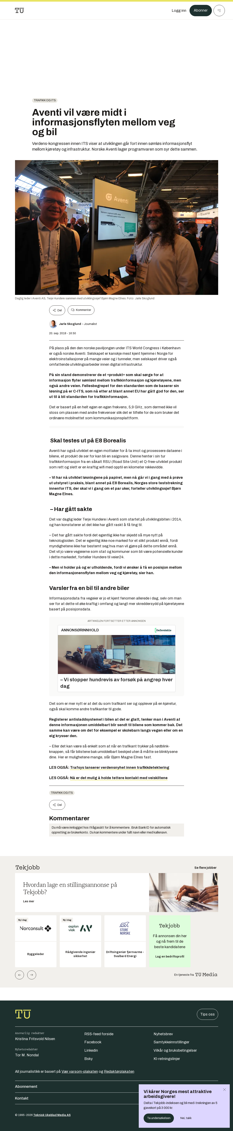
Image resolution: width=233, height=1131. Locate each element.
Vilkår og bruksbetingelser (175, 1050)
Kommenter (81, 310)
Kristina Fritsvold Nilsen (35, 1039)
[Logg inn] (178, 10)
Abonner (201, 11)
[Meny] (219, 10)
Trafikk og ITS (45, 100)
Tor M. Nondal (27, 1055)
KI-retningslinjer (167, 1059)
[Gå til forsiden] (19, 10)
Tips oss (207, 1014)
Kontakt (116, 1098)
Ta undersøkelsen (158, 1118)
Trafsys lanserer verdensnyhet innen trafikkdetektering (119, 768)
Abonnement (116, 1087)
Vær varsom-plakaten (80, 1072)
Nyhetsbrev (163, 1034)
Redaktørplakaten (119, 1072)
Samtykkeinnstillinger (171, 1042)
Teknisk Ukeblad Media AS (52, 1115)
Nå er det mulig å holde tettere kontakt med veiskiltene (119, 778)
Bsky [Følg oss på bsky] (88, 1059)
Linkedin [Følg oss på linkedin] (91, 1050)
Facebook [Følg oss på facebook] (92, 1042)
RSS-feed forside (98, 1034)
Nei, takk (186, 1118)
